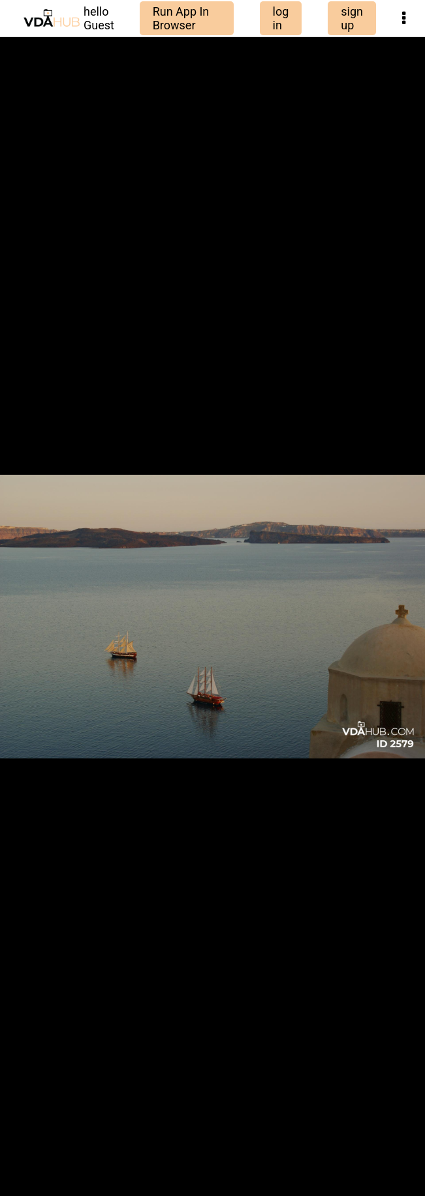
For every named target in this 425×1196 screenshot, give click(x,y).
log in (281, 18)
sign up (352, 18)
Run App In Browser (181, 18)
